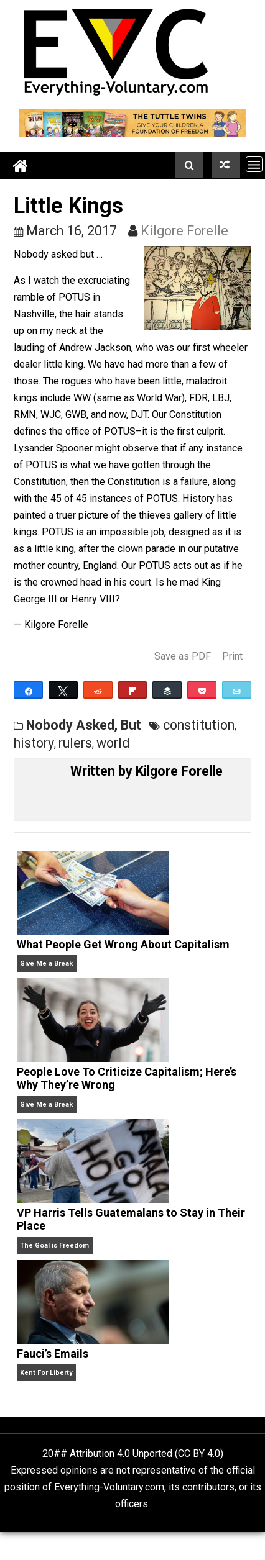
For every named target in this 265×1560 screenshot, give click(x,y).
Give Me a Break (46, 963)
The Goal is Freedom (54, 1245)
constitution (199, 725)
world (113, 743)
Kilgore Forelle (184, 230)
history (34, 743)
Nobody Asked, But (83, 725)
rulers (75, 743)
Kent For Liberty (46, 1373)
